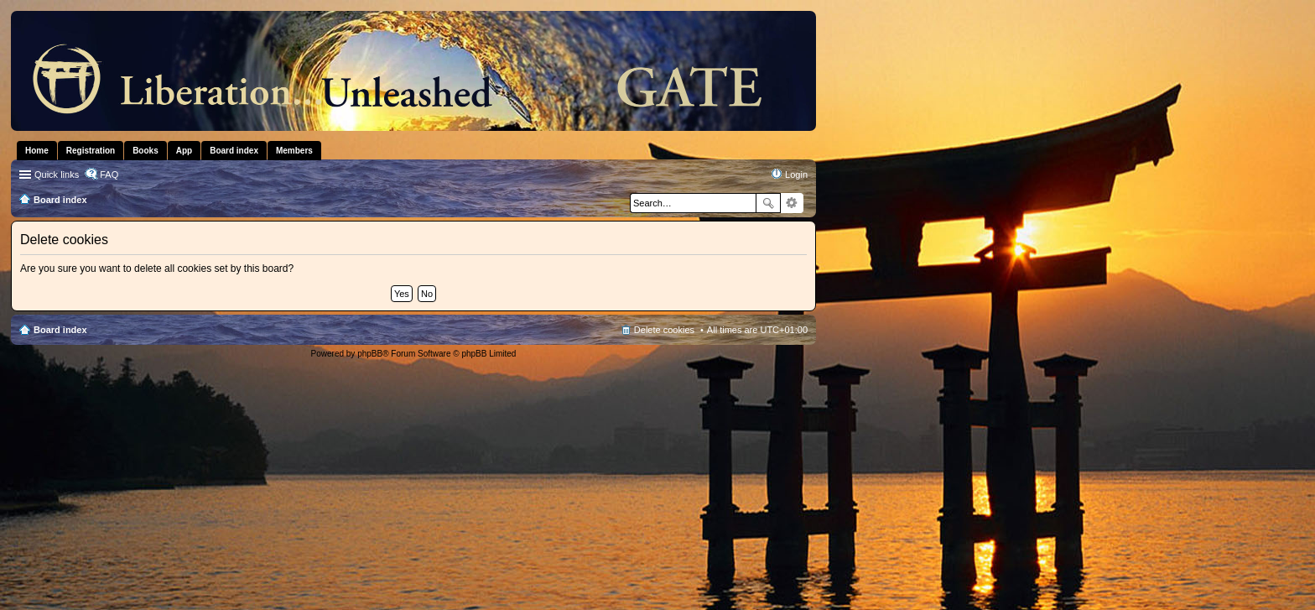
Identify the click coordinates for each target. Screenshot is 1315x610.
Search (768, 203)
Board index (60, 330)
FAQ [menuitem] (109, 174)
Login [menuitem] (796, 174)
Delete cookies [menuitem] (664, 330)
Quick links (56, 174)
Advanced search (792, 203)
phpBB (369, 353)
